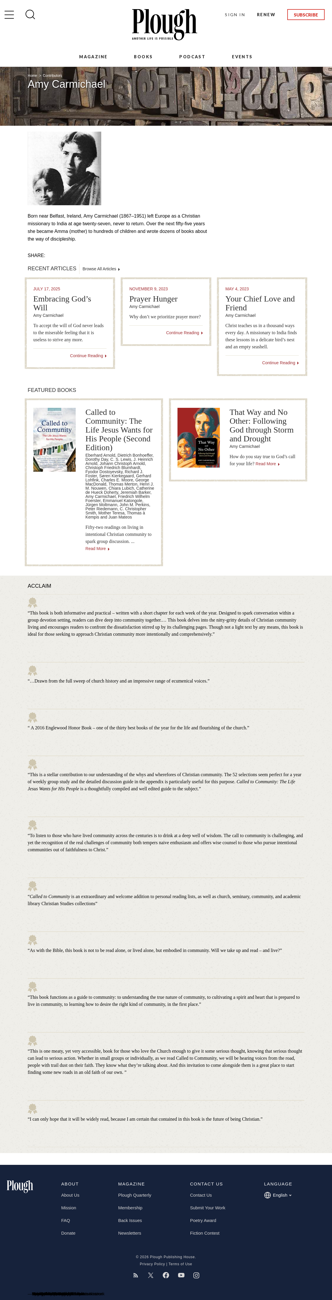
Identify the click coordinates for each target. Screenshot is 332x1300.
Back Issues (130, 1220)
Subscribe (306, 14)
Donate (68, 1233)
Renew (266, 14)
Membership (130, 1207)
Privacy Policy (152, 1264)
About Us (70, 1195)
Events (242, 56)
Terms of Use (180, 1264)
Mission (68, 1207)
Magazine (93, 56)
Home (33, 76)
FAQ (65, 1220)
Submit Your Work (207, 1207)
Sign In (235, 14)
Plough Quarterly (134, 1195)
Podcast (192, 56)
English (277, 1195)
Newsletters (129, 1233)
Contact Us (201, 1195)
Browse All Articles (99, 268)
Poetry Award (203, 1220)
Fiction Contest (205, 1233)
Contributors (52, 76)
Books (143, 56)
